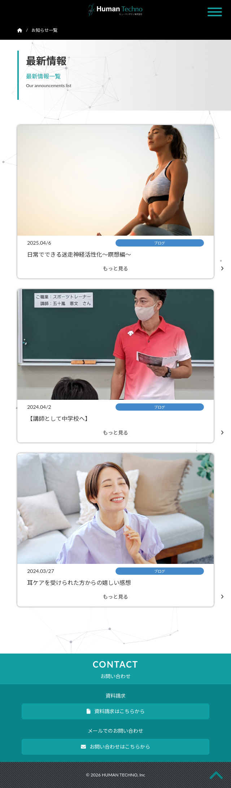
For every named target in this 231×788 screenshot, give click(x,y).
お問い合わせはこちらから (115, 747)
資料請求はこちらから (116, 711)
